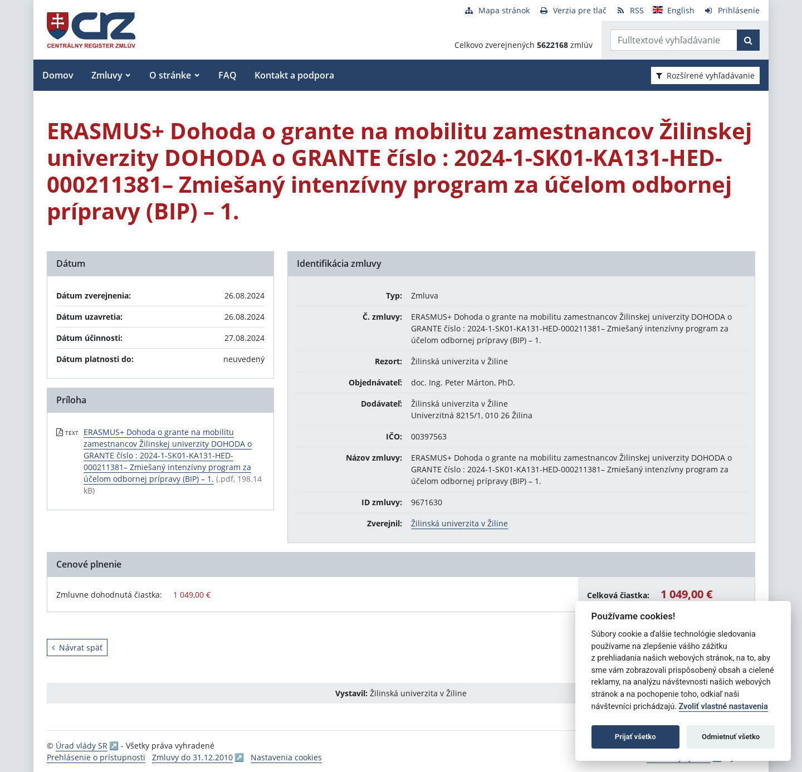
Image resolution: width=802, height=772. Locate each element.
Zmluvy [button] (107, 75)
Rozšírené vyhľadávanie (705, 75)
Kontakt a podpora (294, 75)
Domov (58, 75)
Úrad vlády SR (81, 745)
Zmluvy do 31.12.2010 (192, 757)
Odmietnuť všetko (731, 736)
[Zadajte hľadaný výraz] (673, 40)
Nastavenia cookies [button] (286, 757)
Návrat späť (77, 647)
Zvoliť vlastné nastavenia (723, 706)
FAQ (227, 75)
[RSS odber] (629, 10)
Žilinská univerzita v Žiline (459, 523)
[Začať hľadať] (748, 40)
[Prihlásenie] (731, 10)
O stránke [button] (170, 75)
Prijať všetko (635, 736)
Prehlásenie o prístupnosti (96, 757)
